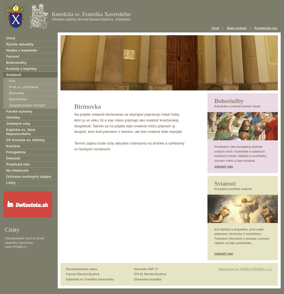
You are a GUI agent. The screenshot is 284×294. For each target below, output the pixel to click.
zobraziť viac (223, 166)
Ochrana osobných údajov (28, 176)
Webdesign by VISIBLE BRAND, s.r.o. (245, 269)
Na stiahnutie (17, 170)
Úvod (215, 28)
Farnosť (13, 56)
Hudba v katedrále (21, 50)
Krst (12, 81)
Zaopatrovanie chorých (27, 105)
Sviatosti (13, 75)
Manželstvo (18, 99)
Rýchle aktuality (20, 44)
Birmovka (16, 93)
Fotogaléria (16, 152)
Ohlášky (13, 117)
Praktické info (18, 164)
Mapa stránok (237, 28)
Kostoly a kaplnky (21, 69)
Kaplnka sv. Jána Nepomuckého (20, 132)
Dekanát (13, 158)
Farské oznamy (19, 111)
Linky (11, 183)
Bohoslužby (16, 62)
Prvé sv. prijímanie (23, 87)
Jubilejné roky (18, 123)
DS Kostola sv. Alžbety (25, 140)
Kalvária (13, 146)
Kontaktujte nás (265, 28)
